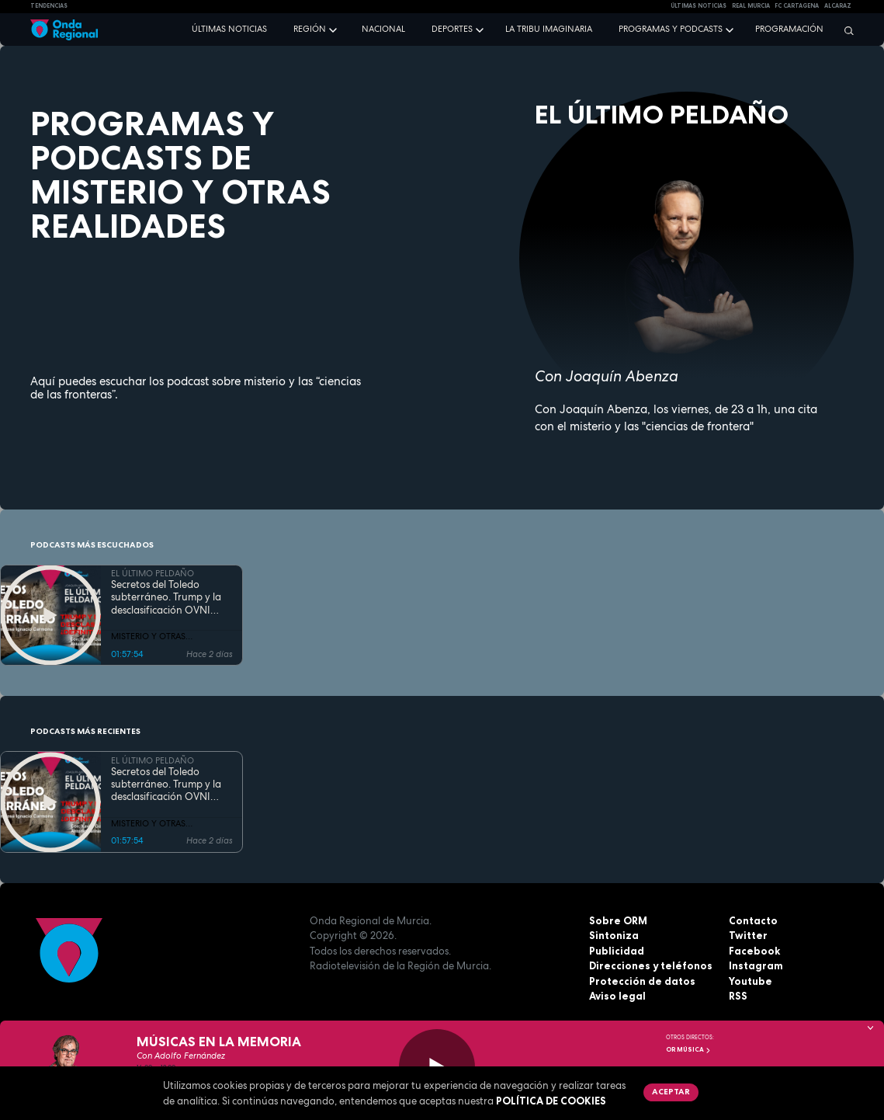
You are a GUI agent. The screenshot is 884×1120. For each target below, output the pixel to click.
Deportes (452, 28)
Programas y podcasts (671, 28)
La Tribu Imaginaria (548, 28)
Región (309, 28)
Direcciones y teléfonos (650, 965)
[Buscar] (845, 30)
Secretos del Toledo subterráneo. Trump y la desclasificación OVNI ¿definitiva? (166, 598)
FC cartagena (797, 5)
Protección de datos (642, 981)
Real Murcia (751, 5)
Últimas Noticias (698, 5)
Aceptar (671, 1091)
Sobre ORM (618, 920)
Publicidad (616, 950)
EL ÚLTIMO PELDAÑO (152, 573)
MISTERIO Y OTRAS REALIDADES (148, 637)
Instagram (756, 965)
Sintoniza (614, 935)
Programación (789, 28)
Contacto (753, 920)
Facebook (754, 950)
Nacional (383, 28)
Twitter (748, 935)
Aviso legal (617, 996)
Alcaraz (837, 5)
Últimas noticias (229, 28)
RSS (738, 996)
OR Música (688, 1049)
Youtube (750, 981)
